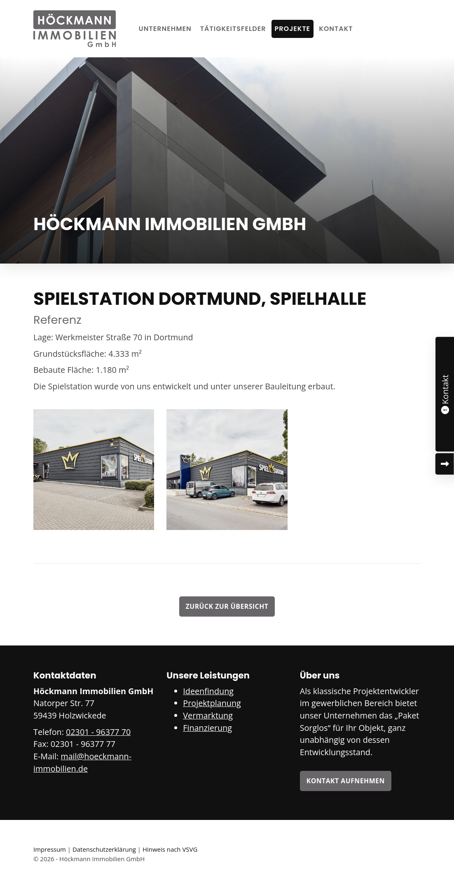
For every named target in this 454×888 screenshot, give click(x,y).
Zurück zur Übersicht (227, 606)
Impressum (49, 849)
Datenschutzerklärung (104, 849)
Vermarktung (208, 715)
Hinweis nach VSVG (170, 849)
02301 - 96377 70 (98, 731)
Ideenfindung (208, 691)
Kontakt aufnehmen (346, 780)
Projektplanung (212, 703)
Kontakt (336, 28)
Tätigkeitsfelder (233, 28)
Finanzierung (207, 727)
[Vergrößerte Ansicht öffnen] (93, 469)
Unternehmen (165, 28)
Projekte (293, 28)
